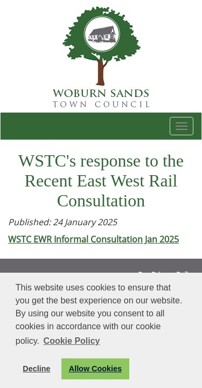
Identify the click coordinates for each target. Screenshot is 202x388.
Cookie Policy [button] (72, 340)
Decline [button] (36, 368)
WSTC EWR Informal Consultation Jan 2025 (93, 239)
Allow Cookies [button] (95, 368)
